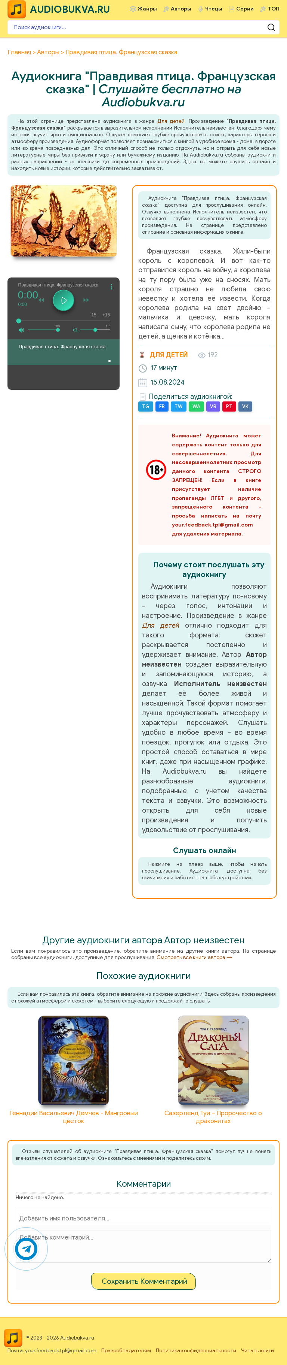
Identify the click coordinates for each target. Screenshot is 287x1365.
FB (162, 406)
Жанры (147, 9)
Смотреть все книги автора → (194, 957)
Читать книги (257, 1350)
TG (145, 406)
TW (179, 406)
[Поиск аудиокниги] (143, 27)
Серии (245, 9)
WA (196, 406)
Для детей (171, 121)
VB (213, 406)
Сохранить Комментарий (144, 1281)
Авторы (181, 9)
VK (245, 406)
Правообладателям (126, 1350)
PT (229, 406)
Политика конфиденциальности (196, 1350)
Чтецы (213, 9)
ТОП (274, 9)
